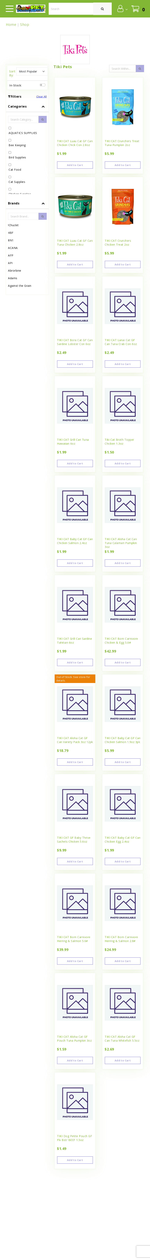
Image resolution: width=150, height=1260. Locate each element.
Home (11, 24)
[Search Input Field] (122, 68)
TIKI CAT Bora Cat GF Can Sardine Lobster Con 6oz (75, 342)
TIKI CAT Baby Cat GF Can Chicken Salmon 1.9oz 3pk (122, 740)
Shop (24, 24)
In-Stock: (15, 85)
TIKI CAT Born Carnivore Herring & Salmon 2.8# (121, 939)
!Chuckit (13, 225)
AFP (10, 255)
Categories (17, 106)
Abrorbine (14, 270)
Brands (13, 203)
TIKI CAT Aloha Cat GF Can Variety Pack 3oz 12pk (75, 740)
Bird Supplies (17, 157)
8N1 (11, 240)
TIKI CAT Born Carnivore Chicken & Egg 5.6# (121, 640)
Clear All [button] (41, 96)
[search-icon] (140, 68)
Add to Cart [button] (75, 165)
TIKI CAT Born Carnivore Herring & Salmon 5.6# (73, 939)
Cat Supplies (17, 182)
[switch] (43, 84)
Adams (12, 278)
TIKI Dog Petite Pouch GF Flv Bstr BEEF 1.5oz (74, 1138)
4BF (10, 233)
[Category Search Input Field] (23, 119)
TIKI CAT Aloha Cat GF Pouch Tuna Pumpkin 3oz (74, 1038)
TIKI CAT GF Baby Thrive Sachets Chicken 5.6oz (74, 839)
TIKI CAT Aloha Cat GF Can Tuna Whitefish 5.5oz (122, 1038)
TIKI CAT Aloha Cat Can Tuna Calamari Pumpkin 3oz (121, 543)
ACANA (13, 248)
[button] (122, 8)
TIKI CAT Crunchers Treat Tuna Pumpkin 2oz (122, 143)
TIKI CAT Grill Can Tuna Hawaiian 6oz (73, 441)
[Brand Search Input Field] (23, 216)
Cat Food (15, 169)
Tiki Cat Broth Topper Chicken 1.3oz (119, 441)
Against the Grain (19, 286)
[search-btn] (42, 119)
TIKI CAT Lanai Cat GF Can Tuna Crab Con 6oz (121, 342)
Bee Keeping (17, 145)
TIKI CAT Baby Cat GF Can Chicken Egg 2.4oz (122, 839)
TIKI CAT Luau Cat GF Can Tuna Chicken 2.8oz (75, 242)
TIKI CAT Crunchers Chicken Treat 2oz (118, 242)
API (10, 263)
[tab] (27, 149)
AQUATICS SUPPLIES (23, 133)
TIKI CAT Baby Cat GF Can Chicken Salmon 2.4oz (75, 541)
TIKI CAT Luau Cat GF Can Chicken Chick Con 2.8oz (75, 143)
